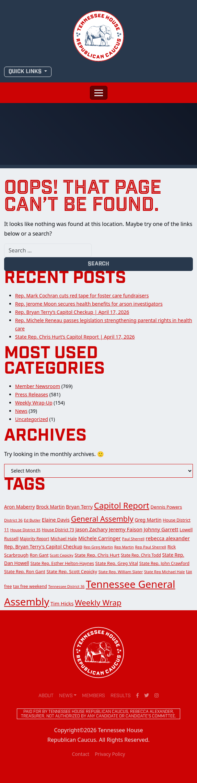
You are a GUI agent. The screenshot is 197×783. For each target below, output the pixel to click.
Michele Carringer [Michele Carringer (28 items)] (99, 538)
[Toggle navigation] (98, 93)
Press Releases (31, 394)
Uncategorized (31, 419)
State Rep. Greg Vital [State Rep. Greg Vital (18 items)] (116, 563)
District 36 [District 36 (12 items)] (13, 520)
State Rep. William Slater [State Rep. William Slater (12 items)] (120, 571)
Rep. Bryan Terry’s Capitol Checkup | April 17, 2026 (72, 312)
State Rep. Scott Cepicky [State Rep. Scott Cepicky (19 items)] (71, 571)
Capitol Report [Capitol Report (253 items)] (121, 505)
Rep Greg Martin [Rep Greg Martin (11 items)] (98, 546)
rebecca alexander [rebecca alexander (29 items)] (168, 538)
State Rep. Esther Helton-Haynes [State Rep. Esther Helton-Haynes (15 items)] (62, 563)
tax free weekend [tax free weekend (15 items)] (30, 586)
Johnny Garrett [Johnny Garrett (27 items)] (161, 529)
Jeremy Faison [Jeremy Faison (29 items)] (125, 529)
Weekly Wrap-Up (34, 402)
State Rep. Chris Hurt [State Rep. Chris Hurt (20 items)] (96, 555)
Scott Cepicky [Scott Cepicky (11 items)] (61, 555)
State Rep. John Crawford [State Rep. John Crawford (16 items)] (164, 563)
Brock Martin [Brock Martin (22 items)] (50, 506)
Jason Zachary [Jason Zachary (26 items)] (91, 529)
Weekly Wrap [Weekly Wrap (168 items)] (98, 602)
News (21, 411)
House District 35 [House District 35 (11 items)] (25, 529)
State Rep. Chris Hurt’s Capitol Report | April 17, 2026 (75, 336)
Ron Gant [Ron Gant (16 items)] (39, 555)
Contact (80, 754)
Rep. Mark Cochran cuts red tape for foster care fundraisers (82, 295)
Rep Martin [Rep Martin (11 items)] (124, 546)
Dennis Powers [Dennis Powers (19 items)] (166, 507)
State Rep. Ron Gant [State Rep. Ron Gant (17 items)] (24, 571)
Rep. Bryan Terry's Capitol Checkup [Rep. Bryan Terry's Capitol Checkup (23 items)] (43, 546)
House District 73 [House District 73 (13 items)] (58, 529)
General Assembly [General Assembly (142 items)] (102, 519)
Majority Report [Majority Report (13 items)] (34, 538)
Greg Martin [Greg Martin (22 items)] (148, 520)
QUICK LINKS (26, 71)
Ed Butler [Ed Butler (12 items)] (32, 520)
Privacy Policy (110, 754)
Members (93, 696)
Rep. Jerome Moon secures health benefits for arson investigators (89, 303)
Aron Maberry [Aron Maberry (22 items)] (19, 506)
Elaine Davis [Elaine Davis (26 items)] (56, 520)
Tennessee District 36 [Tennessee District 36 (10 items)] (66, 586)
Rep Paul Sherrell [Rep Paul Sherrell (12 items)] (150, 546)
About (46, 696)
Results (121, 696)
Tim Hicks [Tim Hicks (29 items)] (61, 603)
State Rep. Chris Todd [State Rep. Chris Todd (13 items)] (141, 555)
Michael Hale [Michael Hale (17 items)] (63, 538)
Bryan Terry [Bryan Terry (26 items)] (79, 506)
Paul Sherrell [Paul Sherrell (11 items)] (133, 538)
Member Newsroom (37, 386)
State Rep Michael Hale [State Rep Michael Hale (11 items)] (164, 571)
